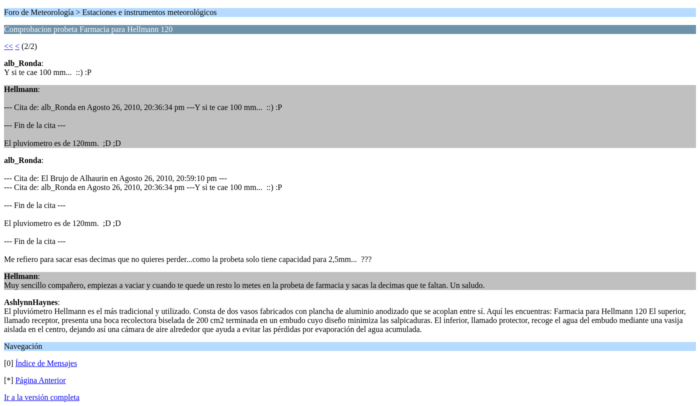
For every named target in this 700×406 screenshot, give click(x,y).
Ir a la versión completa (42, 397)
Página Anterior (41, 380)
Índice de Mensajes (47, 363)
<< (8, 46)
